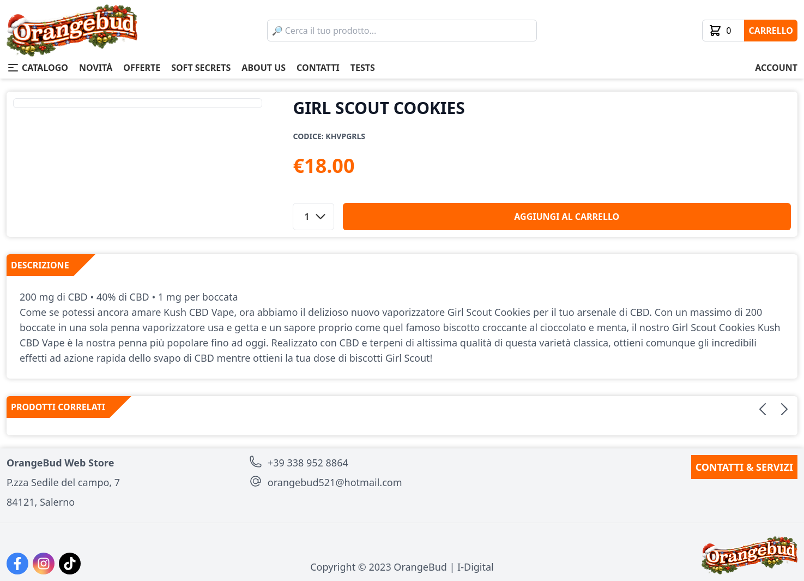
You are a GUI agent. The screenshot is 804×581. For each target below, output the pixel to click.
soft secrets (201, 68)
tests (362, 68)
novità (95, 68)
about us (263, 68)
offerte (141, 68)
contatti (318, 68)
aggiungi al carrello (566, 217)
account (776, 68)
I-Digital (475, 566)
